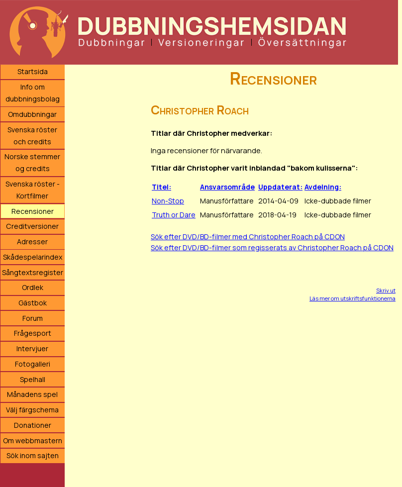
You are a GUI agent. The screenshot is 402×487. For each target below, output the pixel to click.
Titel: (161, 187)
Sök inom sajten (32, 455)
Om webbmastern (32, 440)
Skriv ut (386, 290)
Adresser (32, 241)
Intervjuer (32, 348)
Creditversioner (32, 226)
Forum (32, 318)
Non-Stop (168, 200)
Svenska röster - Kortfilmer (32, 189)
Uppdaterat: (280, 187)
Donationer (32, 425)
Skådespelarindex (32, 257)
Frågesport (32, 333)
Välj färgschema (32, 409)
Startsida (32, 71)
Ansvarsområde (227, 187)
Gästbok (32, 302)
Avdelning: (322, 187)
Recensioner (32, 211)
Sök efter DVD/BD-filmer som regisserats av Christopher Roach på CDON (272, 247)
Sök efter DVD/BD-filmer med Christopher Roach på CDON (248, 236)
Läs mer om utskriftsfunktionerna (352, 298)
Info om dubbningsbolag (32, 92)
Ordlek (32, 287)
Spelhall (32, 379)
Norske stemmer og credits (32, 162)
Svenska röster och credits (32, 135)
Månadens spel (32, 394)
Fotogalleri (32, 364)
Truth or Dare (174, 214)
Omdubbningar (32, 114)
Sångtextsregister (32, 272)
